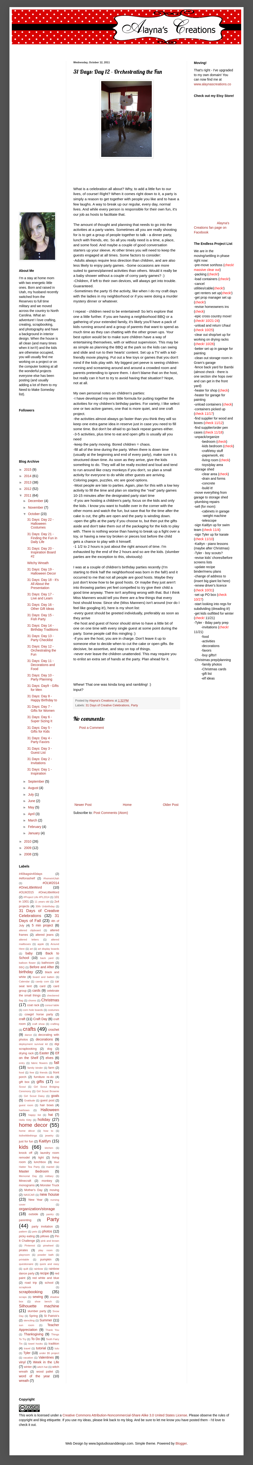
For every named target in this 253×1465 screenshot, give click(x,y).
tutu (57, 1348)
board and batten (43, 977)
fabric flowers (39, 1063)
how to (48, 1130)
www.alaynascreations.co (212, 84)
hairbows (24, 1110)
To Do (35, 1339)
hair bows (47, 1105)
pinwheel (48, 1245)
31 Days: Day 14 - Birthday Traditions (42, 627)
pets (34, 1231)
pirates (23, 1250)
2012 (28, 489)
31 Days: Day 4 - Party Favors (39, 740)
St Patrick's (51, 1316)
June (32, 801)
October (34, 514)
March (33, 820)
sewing (38, 1297)
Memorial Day (28, 1176)
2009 (28, 848)
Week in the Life (46, 1362)
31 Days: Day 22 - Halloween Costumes (40, 523)
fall (56, 1062)
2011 (28, 495)
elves (49, 1058)
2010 (28, 841)
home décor (27, 1130)
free (32, 1072)
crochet (53, 1029)
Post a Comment (91, 728)
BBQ (22, 967)
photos (47, 1231)
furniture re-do (44, 1077)
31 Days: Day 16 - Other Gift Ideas (40, 607)
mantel (50, 1166)
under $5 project (49, 1353)
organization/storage (37, 1209)
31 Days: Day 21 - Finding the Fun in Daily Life (42, 538)
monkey (47, 1180)
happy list (34, 1115)
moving (54, 1190)
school (49, 1282)
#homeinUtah (51, 878)
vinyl (22, 1362)
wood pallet (44, 1371)
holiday (44, 1119)
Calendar (24, 981)
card (42, 986)
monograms (27, 1185)
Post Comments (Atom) (111, 813)
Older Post (171, 805)
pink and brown (50, 1240)
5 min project (42, 925)
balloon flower (27, 962)
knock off (25, 1153)
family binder (35, 1067)
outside (33, 1214)
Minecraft (25, 1180)
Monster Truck (49, 1185)
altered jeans (44, 934)
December (36, 501)
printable (24, 1259)
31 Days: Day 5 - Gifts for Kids (39, 730)
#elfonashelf (27, 878)
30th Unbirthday (45, 906)
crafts (29, 1029)
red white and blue (45, 1278)
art (31, 948)
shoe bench (43, 1301)
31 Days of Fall (39, 918)
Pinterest (30, 1245)
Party (134, 705)
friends (44, 1072)
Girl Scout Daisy (34, 1096)
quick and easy (49, 1264)
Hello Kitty (25, 1119)
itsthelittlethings (28, 1135)
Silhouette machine (39, 1306)
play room (45, 1250)
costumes (53, 1010)
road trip (31, 1282)
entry (22, 1063)
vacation (28, 1357)
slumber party (37, 1311)
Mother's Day (33, 1190)
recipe (44, 1273)
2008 (28, 854)
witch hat (42, 1366)
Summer (46, 1320)
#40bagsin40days (30, 874)
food (21, 1072)
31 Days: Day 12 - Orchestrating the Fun (41, 650)
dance (28, 1034)
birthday (26, 972)
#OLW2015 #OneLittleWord (39, 892)
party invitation (42, 1226)
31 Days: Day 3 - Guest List (39, 750)
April (31, 814)
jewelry (49, 1135)
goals (55, 1096)
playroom (24, 1254)
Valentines (46, 1357)
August (33, 788)
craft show (38, 1023)
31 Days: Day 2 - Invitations (39, 761)
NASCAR (29, 1194)
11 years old (42, 901)
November (36, 507)
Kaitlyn (45, 1141)
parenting (25, 1220)
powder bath (46, 1254)
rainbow (38, 1268)
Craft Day (40, 1019)
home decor (33, 1125)
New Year (35, 1199)
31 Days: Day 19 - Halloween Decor (41, 571)
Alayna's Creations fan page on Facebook (211, 227)
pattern (23, 1231)
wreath (24, 1381)
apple (40, 944)
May (31, 807)
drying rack (26, 1053)
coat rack (33, 1005)
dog (49, 1048)
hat (50, 1115)
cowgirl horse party (39, 1014)
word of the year (34, 1376)
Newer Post (83, 805)
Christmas (50, 1000)
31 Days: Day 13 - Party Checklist (40, 638)
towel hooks (35, 1343)
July (31, 794)
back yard (46, 958)
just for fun (26, 1141)
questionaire (26, 1264)
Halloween (50, 1110)
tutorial (41, 1348)
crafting (54, 1023)
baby (29, 953)
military (49, 1176)
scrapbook (25, 1287)
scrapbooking (31, 1292)
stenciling (29, 1320)
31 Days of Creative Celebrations (107, 705)
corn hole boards (33, 1010)
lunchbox (40, 1162)
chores (32, 1000)
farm (51, 1067)
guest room (26, 1105)
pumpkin (46, 1259)
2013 (28, 482)
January (34, 833)
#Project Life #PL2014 (36, 897)
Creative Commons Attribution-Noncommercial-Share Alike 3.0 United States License (124, 1415)
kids (23, 1147)
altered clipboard (30, 930)
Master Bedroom (34, 1171)
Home (127, 805)
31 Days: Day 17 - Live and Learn (40, 596)
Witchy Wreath (38, 563)
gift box (24, 1082)
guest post (47, 1100)
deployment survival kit (33, 1044)
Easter (44, 1053)
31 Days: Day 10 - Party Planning (40, 677)
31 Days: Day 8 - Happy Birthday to (42, 698)
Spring (33, 1316)
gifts (40, 1081)
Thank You (52, 1329)
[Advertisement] (126, 766)
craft (22, 1019)
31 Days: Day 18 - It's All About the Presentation (43, 584)
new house (49, 1194)
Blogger (181, 1443)
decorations (44, 1039)
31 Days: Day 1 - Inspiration (39, 771)
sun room (26, 1325)
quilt (25, 1268)
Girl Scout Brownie (47, 1091)
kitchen (49, 1147)
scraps (23, 1297)
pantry (50, 1214)
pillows (44, 1236)
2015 (28, 469)
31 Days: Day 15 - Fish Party (40, 617)
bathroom (48, 962)
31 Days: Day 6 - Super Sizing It (39, 719)
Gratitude (29, 1100)
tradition (53, 1343)
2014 (28, 476)
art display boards (48, 948)
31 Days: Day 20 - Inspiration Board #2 (41, 552)
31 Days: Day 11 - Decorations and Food (41, 665)
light (41, 1157)
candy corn (42, 981)
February (35, 827)
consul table (52, 1005)
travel (27, 1348)
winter (28, 1367)
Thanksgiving (34, 1334)
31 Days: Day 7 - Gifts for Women (41, 708)
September (36, 781)
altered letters (29, 939)
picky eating (27, 1236)
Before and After (42, 967)
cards (36, 990)
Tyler (27, 1353)
